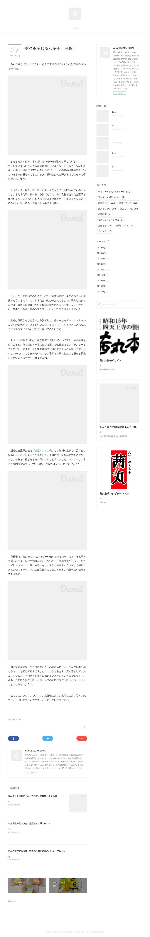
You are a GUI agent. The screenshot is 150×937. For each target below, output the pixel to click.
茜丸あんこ (106, 203)
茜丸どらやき (107, 208)
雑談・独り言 (128, 203)
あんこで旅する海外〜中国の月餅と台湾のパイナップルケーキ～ (39, 851)
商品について (125, 225)
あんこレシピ (129, 208)
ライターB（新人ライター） (114, 191)
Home (75, 28)
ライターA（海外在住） (111, 197)
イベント (105, 231)
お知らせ (105, 225)
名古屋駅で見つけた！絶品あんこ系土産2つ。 (30, 823)
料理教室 (104, 214)
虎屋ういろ (41, 450)
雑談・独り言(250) (14, 719)
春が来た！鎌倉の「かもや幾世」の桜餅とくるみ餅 (32, 796)
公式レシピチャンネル (110, 220)
